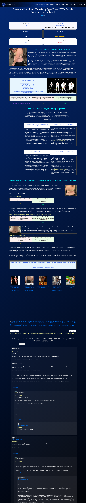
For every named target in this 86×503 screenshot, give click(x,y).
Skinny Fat (17, 325)
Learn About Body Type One (62, 322)
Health (25, 322)
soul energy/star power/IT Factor (33, 142)
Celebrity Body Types (73, 4)
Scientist (64, 324)
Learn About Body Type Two (20, 324)
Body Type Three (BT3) (52, 321)
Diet (70, 321)
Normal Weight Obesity (49, 324)
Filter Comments (14, 344)
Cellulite (59, 321)
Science (60, 324)
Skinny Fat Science (54, 4)
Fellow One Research (15, 322)
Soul (21, 325)
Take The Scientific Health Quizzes (43, 0)
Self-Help (68, 324)
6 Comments (43, 18)
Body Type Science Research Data (40, 321)
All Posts (20, 321)
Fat (10, 322)
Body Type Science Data (44, 4)
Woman (27, 326)
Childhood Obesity (65, 321)
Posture (56, 324)
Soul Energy (24, 325)
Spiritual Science (38, 325)
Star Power (44, 325)
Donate (80, 4)
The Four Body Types (63, 4)
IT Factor (42, 322)
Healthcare (29, 322)
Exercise (73, 321)
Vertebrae (69, 325)
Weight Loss (14, 326)
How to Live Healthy (36, 322)
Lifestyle (28, 324)
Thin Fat (58, 325)
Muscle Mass (38, 324)
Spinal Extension (31, 325)
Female (22, 322)
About (36, 4)
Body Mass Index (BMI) (22, 40)
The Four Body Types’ (35, 262)
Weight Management (21, 326)
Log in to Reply (15, 387)
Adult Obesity (15, 321)
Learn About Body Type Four (50, 322)
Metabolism (32, 324)
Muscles (43, 324)
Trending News (63, 325)
